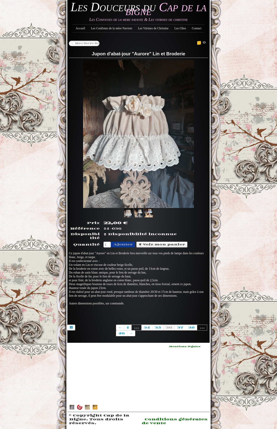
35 (158, 327)
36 (169, 327)
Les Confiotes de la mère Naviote (111, 28)
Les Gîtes (180, 28)
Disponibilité (85, 236)
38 (191, 327)
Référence (85, 229)
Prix (93, 223)
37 (180, 327)
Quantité (86, 245)
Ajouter (123, 244)
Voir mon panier (162, 244)
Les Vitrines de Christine (153, 28)
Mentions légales (184, 346)
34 (147, 327)
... (136, 327)
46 (121, 333)
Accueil (80, 28)
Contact (196, 28)
